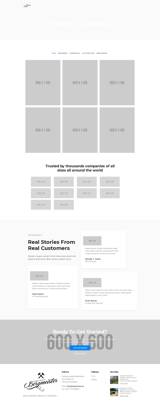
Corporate (74, 53)
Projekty (106, 6)
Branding (62, 53)
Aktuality (95, 6)
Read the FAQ (80, 339)
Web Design (102, 53)
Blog (126, 6)
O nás (85, 6)
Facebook (121, 392)
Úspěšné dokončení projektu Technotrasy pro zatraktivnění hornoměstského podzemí (128, 364)
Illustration (88, 53)
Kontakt (117, 6)
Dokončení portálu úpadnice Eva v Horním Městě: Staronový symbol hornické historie (128, 376)
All (54, 53)
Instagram (133, 392)
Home (76, 6)
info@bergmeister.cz (75, 372)
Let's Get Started (80, 334)
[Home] (72, 18)
